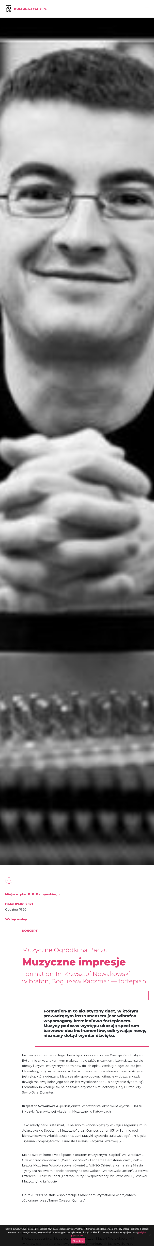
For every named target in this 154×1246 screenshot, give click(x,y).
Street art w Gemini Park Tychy (24, 877)
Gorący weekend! (70, 873)
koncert (19, 975)
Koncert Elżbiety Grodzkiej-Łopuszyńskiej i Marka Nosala (125, 1055)
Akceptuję (78, 1241)
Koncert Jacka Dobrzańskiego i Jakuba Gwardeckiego (28, 1055)
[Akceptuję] (149, 1235)
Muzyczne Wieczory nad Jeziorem (124, 877)
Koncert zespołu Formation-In (75, 1055)
